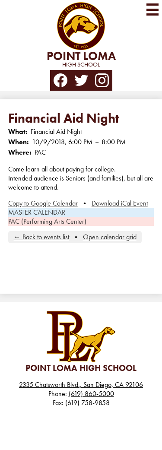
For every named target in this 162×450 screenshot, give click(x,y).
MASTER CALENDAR (36, 212)
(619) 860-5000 (91, 393)
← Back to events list (41, 236)
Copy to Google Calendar (43, 203)
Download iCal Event (120, 203)
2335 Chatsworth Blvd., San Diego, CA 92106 (81, 384)
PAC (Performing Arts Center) (47, 221)
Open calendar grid (110, 236)
